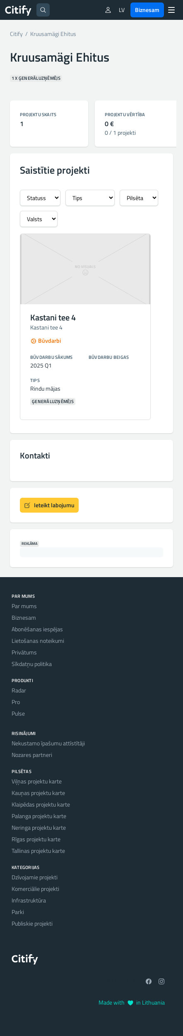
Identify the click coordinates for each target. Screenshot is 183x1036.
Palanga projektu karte (39, 816)
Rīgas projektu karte (36, 839)
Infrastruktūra (29, 900)
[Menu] (171, 10)
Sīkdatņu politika (32, 663)
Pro (16, 701)
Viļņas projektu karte (37, 781)
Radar (19, 690)
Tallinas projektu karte (38, 850)
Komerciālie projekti (35, 888)
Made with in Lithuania (132, 1002)
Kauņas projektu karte (38, 792)
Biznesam (147, 9)
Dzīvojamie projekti (35, 877)
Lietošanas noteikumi (38, 640)
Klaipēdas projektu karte (41, 804)
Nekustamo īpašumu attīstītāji (48, 743)
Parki (18, 911)
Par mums (24, 606)
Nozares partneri (32, 754)
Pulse (18, 713)
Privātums (24, 652)
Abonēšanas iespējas (37, 629)
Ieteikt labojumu (49, 505)
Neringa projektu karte (39, 827)
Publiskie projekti (32, 923)
